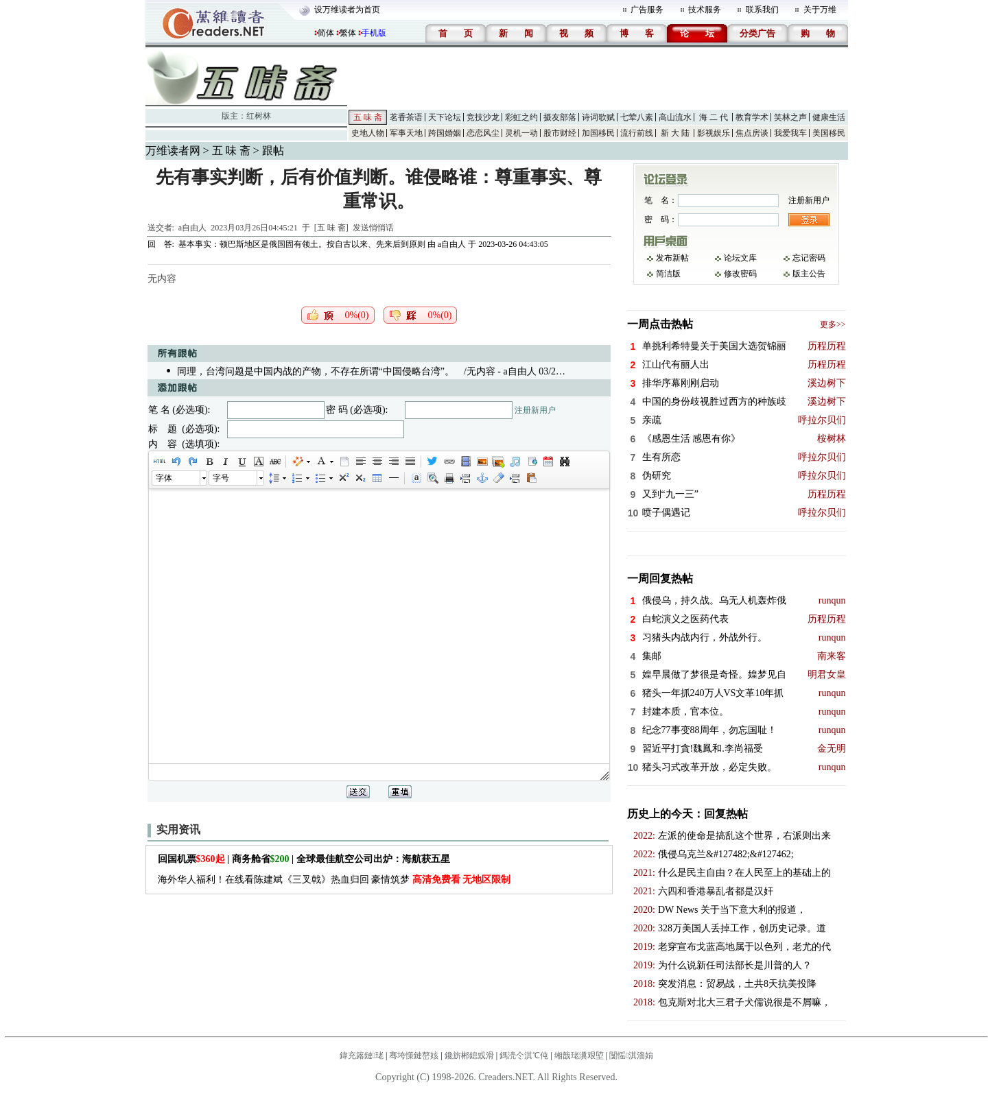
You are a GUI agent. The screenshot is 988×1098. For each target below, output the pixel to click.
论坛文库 (740, 258)
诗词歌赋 (598, 117)
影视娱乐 (713, 133)
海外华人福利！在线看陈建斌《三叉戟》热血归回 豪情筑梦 (334, 879)
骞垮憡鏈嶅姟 (413, 1055)
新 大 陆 (675, 133)
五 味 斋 (367, 117)
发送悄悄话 (373, 227)
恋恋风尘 (483, 133)
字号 (221, 478)
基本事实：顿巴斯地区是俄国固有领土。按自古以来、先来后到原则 (301, 244)
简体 (326, 33)
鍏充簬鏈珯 (362, 1055)
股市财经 (559, 133)
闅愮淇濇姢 (631, 1055)
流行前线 (636, 133)
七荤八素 (636, 117)
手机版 (374, 33)
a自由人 (192, 227)
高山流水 (675, 117)
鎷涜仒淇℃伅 (523, 1055)
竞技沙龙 (483, 117)
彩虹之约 (521, 117)
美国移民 (828, 133)
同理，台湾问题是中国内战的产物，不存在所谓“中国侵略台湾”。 (315, 371)
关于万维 (819, 9)
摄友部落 (559, 117)
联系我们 (762, 9)
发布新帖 (672, 258)
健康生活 (828, 117)
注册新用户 (535, 410)
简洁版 (668, 273)
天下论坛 (444, 117)
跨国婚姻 (444, 133)
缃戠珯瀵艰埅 (579, 1055)
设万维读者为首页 (347, 9)
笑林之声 (790, 117)
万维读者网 (172, 150)
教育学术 (752, 117)
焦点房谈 (752, 133)
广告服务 (647, 9)
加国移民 (598, 133)
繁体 (348, 33)
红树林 (258, 116)
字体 (164, 478)
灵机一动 (521, 133)
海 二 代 (713, 117)
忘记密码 (808, 258)
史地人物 (367, 133)
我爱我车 (790, 133)
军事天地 (406, 133)
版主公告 (808, 273)
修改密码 (740, 273)
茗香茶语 (406, 117)
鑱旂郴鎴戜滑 (469, 1055)
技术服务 (704, 9)
